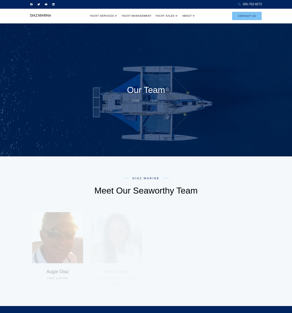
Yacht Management (137, 15)
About (188, 15)
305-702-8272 (250, 4)
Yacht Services (103, 15)
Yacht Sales (166, 15)
